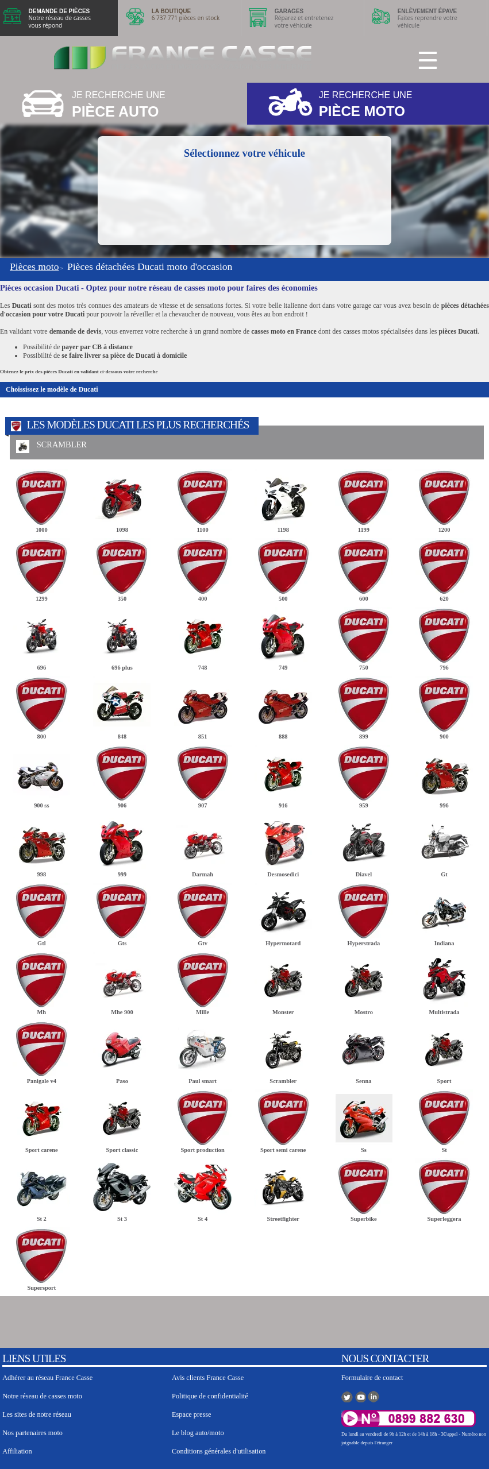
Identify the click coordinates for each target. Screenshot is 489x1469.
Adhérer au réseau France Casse (47, 1378)
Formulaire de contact (372, 1378)
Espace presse (191, 1414)
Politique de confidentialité (210, 1396)
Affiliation (17, 1451)
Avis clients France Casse (208, 1378)
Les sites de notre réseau (36, 1414)
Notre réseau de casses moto (42, 1396)
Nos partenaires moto (32, 1433)
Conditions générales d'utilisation (218, 1451)
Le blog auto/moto (198, 1433)
